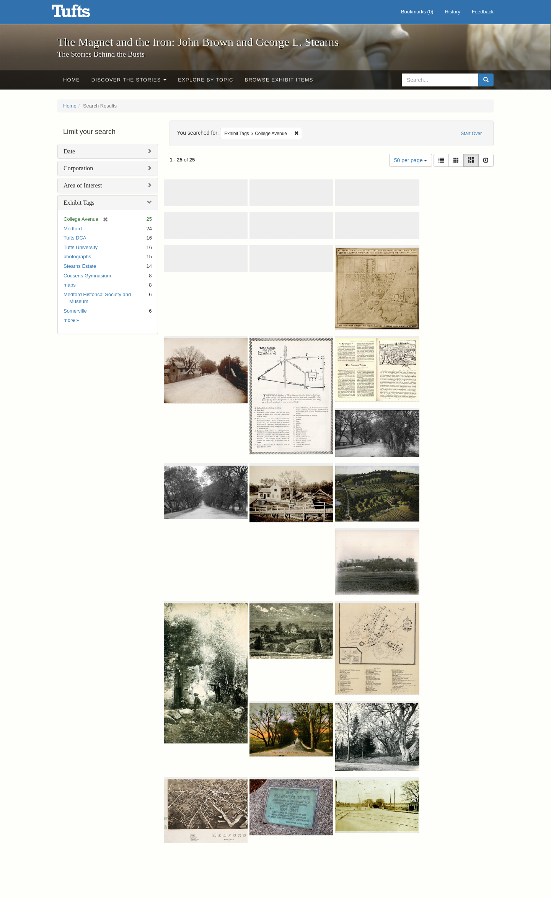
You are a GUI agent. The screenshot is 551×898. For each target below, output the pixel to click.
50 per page (410, 160)
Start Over (471, 133)
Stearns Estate (80, 266)
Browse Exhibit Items (279, 80)
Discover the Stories (129, 80)
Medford (73, 228)
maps (70, 285)
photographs (77, 256)
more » (71, 320)
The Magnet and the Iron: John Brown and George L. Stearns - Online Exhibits (80, 13)
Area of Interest (83, 185)
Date (69, 151)
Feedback (483, 12)
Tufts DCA (75, 238)
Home (71, 80)
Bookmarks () (417, 12)
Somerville (75, 311)
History (452, 12)
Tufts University (81, 247)
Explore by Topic (205, 80)
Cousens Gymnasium (87, 276)
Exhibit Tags (79, 202)
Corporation (78, 168)
